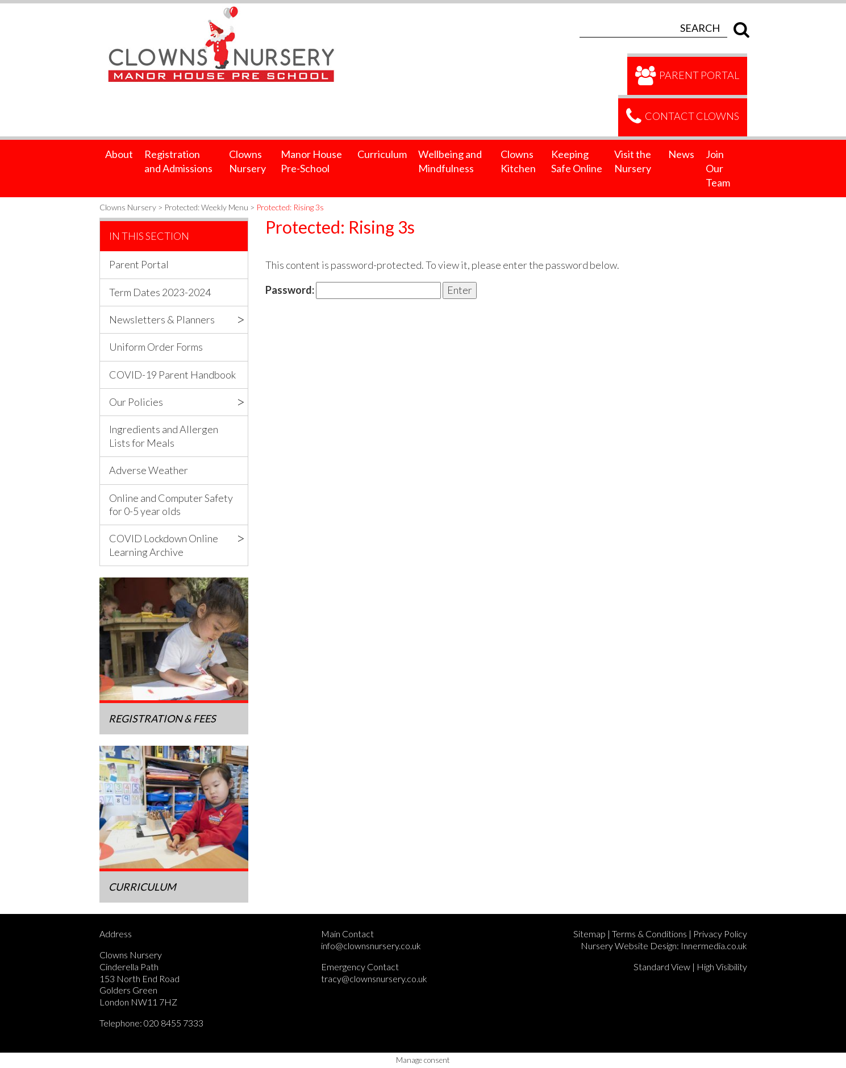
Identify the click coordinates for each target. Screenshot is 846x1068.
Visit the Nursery (632, 161)
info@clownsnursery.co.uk (371, 945)
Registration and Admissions (178, 161)
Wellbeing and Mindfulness (450, 161)
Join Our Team (718, 168)
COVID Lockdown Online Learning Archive (163, 545)
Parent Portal (687, 76)
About (119, 154)
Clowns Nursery (247, 161)
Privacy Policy (720, 933)
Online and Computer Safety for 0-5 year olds (171, 504)
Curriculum (382, 154)
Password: (353, 290)
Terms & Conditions (649, 933)
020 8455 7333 (173, 1022)
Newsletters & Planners (162, 319)
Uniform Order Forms (156, 346)
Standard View (662, 966)
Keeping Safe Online (576, 161)
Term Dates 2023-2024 (160, 292)
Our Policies (136, 402)
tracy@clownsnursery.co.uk (374, 978)
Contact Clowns (682, 117)
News (681, 154)
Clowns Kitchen (518, 161)
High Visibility (722, 966)
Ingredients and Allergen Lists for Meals (163, 435)
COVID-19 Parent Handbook (172, 374)
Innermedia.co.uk (714, 945)
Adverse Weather (148, 470)
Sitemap (589, 933)
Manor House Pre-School (311, 161)
